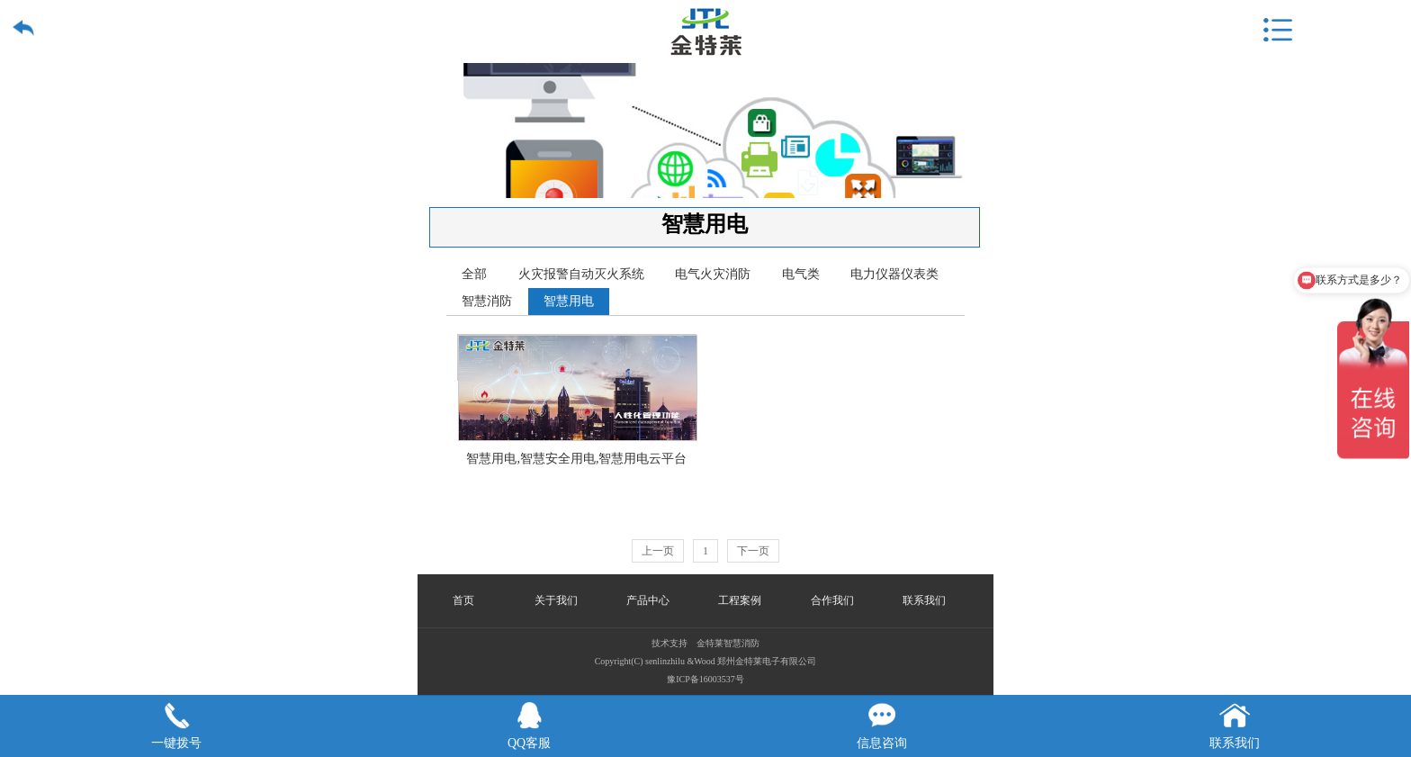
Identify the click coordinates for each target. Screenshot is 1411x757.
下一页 (753, 551)
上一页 (658, 551)
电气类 (801, 274)
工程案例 (739, 600)
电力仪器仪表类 (894, 274)
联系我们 (924, 600)
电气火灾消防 (712, 274)
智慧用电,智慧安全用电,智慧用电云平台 (577, 358)
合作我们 (832, 600)
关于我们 (556, 600)
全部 (474, 274)
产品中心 (648, 600)
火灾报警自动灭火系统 (581, 274)
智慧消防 (487, 301)
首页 (463, 600)
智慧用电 (569, 301)
